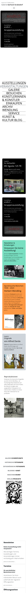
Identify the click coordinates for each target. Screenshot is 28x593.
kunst (14, 475)
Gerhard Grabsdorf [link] (12, 5)
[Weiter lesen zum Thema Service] (14, 113)
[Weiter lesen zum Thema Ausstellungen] (14, 83)
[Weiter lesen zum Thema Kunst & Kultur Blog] (14, 118)
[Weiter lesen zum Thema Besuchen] (14, 93)
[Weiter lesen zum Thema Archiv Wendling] (14, 108)
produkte (14, 479)
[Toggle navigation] (14, 8)
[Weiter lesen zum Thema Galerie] (14, 89)
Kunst (14, 471)
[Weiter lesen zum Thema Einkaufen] (14, 103)
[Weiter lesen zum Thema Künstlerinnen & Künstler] (14, 98)
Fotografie (14, 462)
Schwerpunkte (14, 458)
